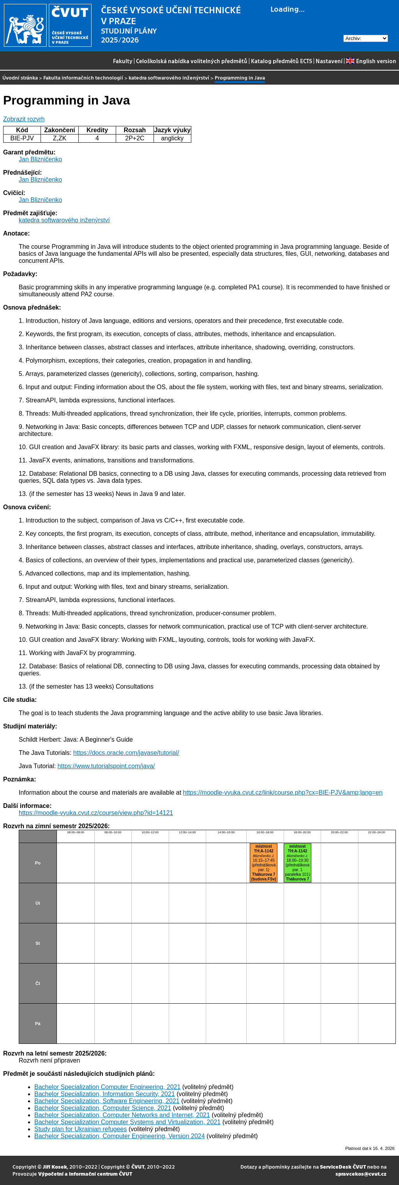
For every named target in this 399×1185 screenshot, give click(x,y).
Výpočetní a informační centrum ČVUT (85, 1173)
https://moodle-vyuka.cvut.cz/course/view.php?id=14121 (96, 812)
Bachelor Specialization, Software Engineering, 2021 (107, 1101)
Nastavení (329, 60)
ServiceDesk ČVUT (343, 1166)
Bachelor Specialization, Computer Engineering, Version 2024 (119, 1136)
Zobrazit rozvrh (24, 119)
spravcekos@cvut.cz (361, 1173)
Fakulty (122, 60)
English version (371, 60)
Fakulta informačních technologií (83, 77)
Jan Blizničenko (40, 159)
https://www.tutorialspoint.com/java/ (106, 766)
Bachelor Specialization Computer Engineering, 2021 (107, 1087)
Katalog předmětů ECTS (281, 60)
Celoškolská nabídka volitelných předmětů (191, 60)
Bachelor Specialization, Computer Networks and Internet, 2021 (122, 1115)
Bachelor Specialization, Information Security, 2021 (104, 1094)
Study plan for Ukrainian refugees (80, 1129)
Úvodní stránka (20, 77)
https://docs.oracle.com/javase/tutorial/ (126, 752)
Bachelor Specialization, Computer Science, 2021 (102, 1108)
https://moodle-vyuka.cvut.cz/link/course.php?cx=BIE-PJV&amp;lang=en (283, 792)
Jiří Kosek (55, 1166)
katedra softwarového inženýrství (169, 77)
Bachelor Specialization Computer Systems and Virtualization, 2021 (127, 1122)
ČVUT (138, 1166)
